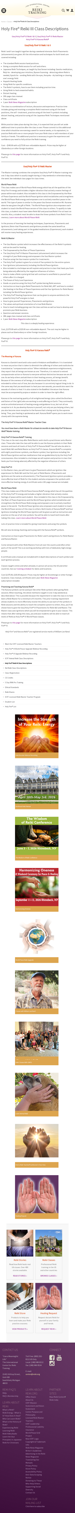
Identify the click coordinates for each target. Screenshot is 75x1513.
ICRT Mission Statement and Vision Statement (35, 1406)
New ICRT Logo (32, 1438)
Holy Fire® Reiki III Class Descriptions (18, 663)
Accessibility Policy (34, 1471)
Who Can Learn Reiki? (11, 1418)
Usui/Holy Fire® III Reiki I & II (24, 36)
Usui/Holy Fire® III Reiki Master (50, 36)
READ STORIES (19, 1275)
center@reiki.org (33, 1374)
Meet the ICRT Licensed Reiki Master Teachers (23, 644)
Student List (10, 702)
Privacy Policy (31, 1465)
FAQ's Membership (10, 1396)
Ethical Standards (12, 687)
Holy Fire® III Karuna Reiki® (37, 39)
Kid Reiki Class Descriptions (16, 668)
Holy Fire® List (10, 706)
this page (16, 154)
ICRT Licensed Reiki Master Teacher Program (22, 697)
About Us (29, 1400)
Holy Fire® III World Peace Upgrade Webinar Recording (26, 649)
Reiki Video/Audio (9, 1433)
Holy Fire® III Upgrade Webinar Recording (21, 654)
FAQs (4, 1393)
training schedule (24, 569)
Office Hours (31, 1397)
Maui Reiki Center (57, 1397)
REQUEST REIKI (48, 1329)
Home (3, 22)
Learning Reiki (8, 1430)
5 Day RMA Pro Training (14, 682)
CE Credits (9, 678)
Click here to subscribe (35, 1506)
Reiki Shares (10, 692)
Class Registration (12, 673)
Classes (9, 22)
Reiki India (53, 1400)
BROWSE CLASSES (48, 1275)
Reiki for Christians (10, 1442)
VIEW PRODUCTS (19, 1329)
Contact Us (30, 1492)
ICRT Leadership (32, 1424)
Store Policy (31, 1468)
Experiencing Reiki (10, 1427)
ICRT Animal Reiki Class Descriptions (19, 658)
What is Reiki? (8, 1409)
